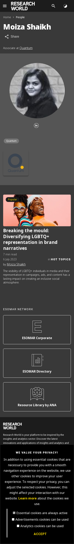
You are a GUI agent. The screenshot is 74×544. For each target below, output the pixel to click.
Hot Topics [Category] (61, 259)
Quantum (26, 48)
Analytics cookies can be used (42, 526)
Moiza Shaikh (16, 264)
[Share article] (11, 36)
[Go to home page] (23, 6)
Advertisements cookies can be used (41, 519)
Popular (12, 199)
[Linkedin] (36, 125)
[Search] (53, 5)
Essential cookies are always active (41, 513)
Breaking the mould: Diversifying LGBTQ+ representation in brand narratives (30, 239)
